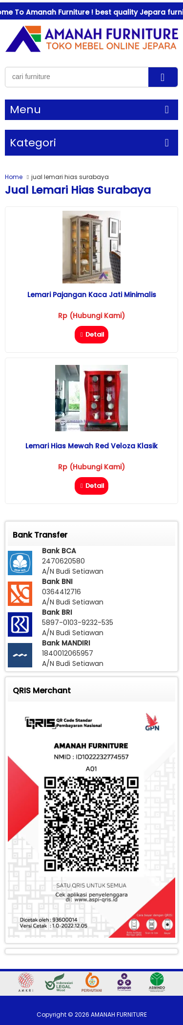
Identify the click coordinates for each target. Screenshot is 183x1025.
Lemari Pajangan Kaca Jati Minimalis (91, 295)
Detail (91, 334)
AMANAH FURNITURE (119, 1014)
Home (13, 177)
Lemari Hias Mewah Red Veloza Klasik (91, 446)
